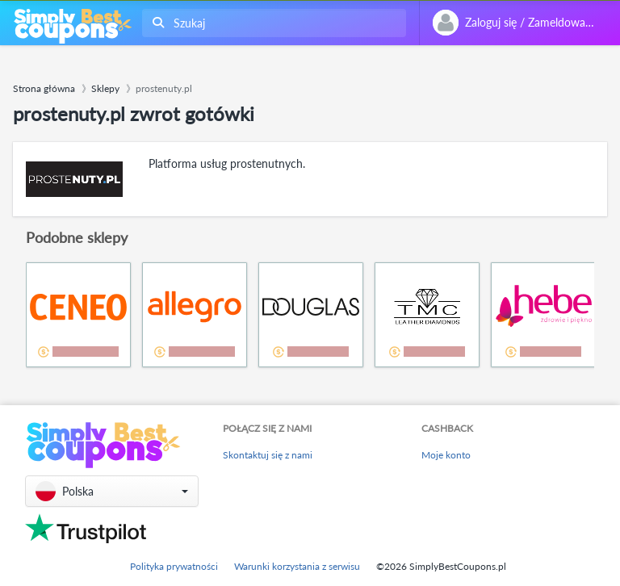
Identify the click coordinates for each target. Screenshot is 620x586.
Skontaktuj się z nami (267, 455)
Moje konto (446, 455)
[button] (112, 491)
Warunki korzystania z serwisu (297, 566)
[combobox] (271, 23)
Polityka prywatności (174, 566)
